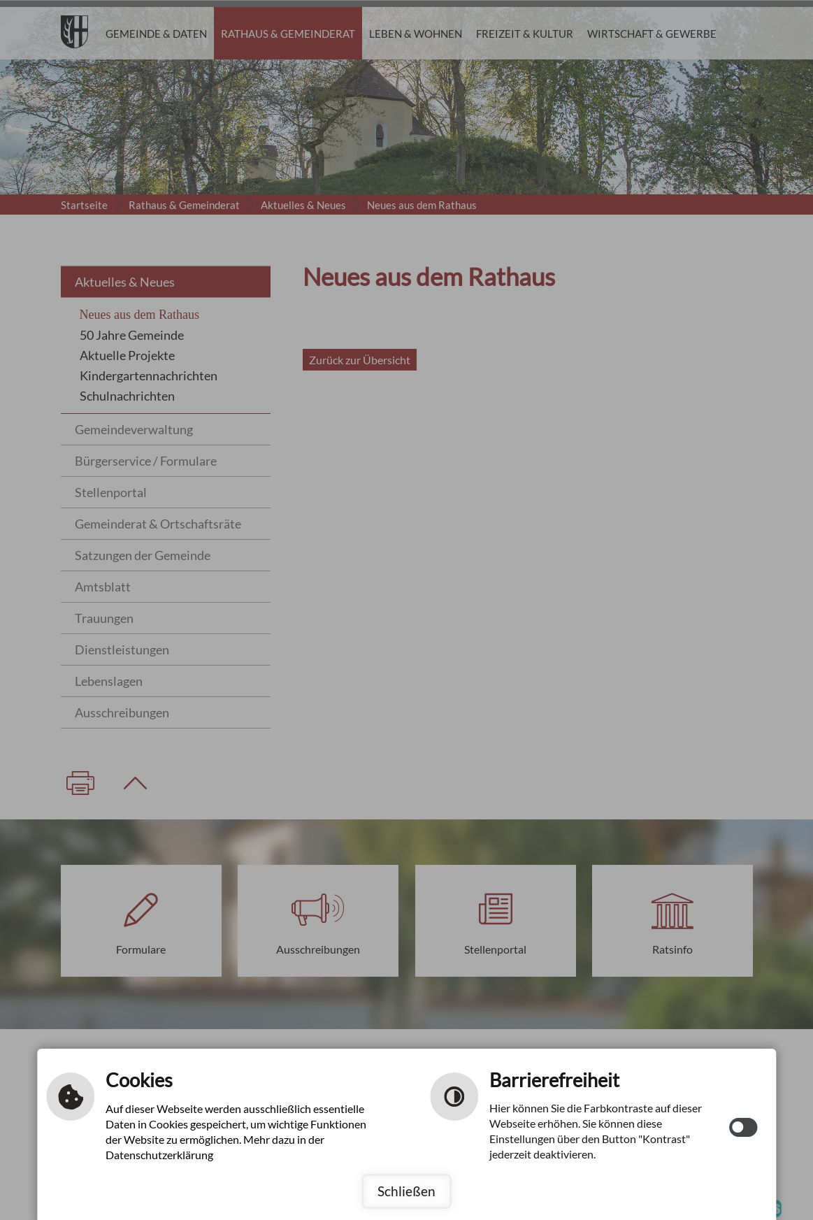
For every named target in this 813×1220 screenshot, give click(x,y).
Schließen (406, 1191)
